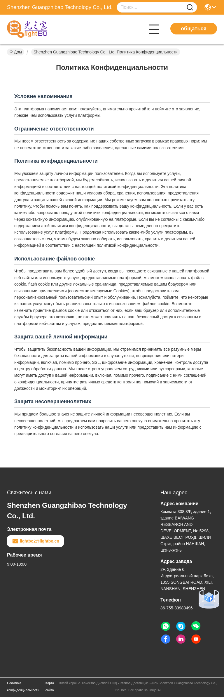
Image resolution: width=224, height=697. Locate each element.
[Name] (189, 7)
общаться (193, 29)
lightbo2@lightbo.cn (35, 541)
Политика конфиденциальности (23, 686)
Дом (15, 52)
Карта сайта (50, 686)
